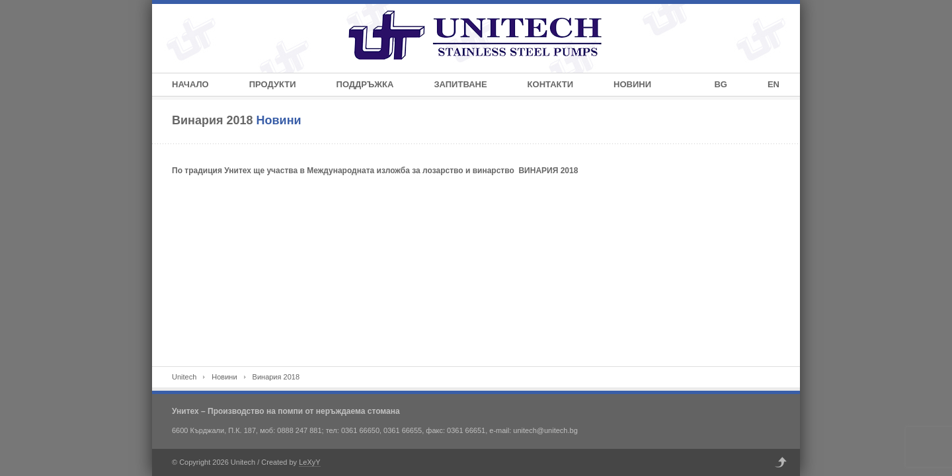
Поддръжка (365, 84)
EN (773, 84)
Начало (190, 84)
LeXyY (309, 462)
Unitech (184, 377)
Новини (632, 84)
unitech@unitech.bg (545, 430)
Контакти (551, 84)
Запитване (460, 84)
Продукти (272, 84)
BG (720, 84)
